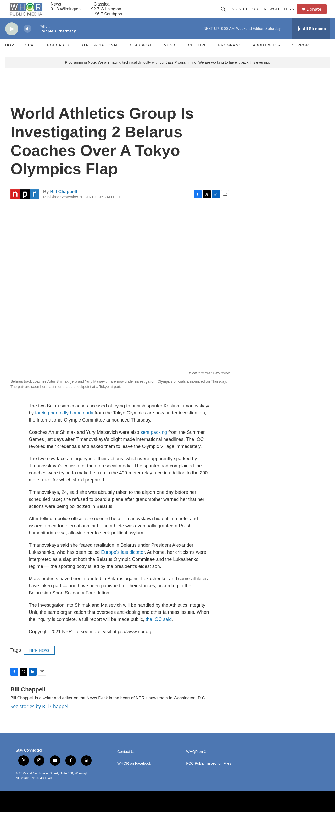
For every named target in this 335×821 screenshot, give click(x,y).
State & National (100, 54)
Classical (141, 54)
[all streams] (311, 38)
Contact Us (126, 761)
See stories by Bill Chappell (39, 715)
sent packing (154, 441)
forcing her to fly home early (64, 422)
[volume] (27, 38)
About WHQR (267, 54)
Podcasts (58, 54)
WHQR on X (196, 761)
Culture (197, 54)
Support (301, 54)
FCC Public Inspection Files (208, 773)
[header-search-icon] (225, 13)
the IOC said (159, 628)
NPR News (39, 659)
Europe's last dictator (123, 561)
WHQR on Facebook (134, 773)
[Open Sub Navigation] (40, 54)
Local (29, 54)
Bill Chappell (63, 200)
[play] (12, 38)
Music (170, 54)
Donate (316, 14)
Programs (230, 54)
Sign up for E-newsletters (264, 14)
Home (11, 54)
